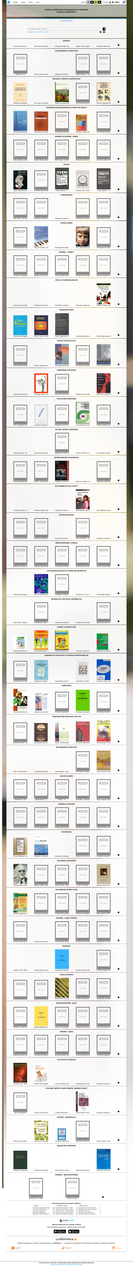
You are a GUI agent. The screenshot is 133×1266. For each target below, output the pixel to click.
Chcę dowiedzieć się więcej (58, 1264)
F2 (117, 2)
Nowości (15, 2)
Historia (23, 2)
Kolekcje (46, 32)
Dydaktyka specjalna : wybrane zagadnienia (65, 1210)
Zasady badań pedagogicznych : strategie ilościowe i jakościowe (46, 1207)
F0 (110, 2)
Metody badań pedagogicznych (39, 1212)
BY (99, 2)
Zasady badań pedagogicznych (39, 1210)
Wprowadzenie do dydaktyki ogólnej (86, 1212)
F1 (113, 2)
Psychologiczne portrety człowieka (40, 1209)
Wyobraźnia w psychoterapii (84, 1210)
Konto (37, 2)
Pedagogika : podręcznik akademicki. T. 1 (41, 1213)
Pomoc (31, 2)
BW (92, 2)
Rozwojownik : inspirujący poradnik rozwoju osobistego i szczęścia (69, 1212)
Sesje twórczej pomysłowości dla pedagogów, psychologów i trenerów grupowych (72, 1213)
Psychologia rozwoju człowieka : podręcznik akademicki (67, 1209)
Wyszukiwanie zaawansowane (36, 32)
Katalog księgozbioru (66, 21)
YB (96, 2)
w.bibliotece (57, 1243)
